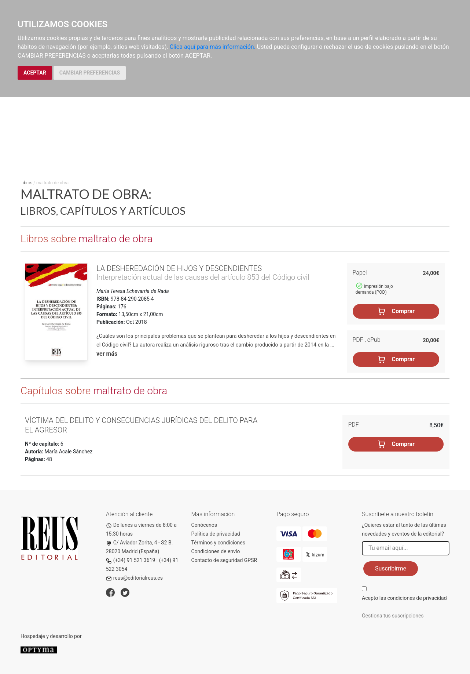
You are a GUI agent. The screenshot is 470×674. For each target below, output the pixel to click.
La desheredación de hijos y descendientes (179, 268)
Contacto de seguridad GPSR (224, 560)
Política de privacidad (215, 534)
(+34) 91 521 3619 (130, 560)
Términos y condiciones (218, 543)
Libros (26, 182)
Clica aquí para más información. (213, 46)
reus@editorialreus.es (134, 578)
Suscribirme (390, 568)
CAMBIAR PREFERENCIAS (89, 73)
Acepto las (404, 598)
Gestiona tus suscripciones (393, 616)
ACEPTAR (34, 73)
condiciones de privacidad (417, 598)
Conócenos (204, 525)
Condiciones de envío (215, 551)
